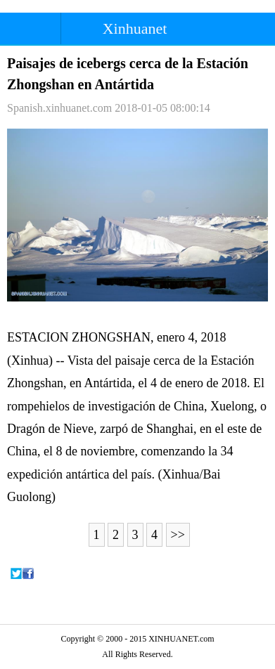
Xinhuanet (135, 28)
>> (178, 535)
